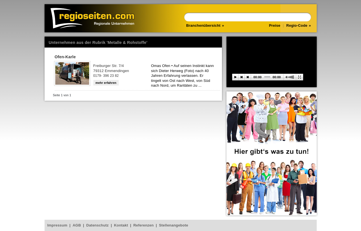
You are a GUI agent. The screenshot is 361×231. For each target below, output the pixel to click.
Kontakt (121, 225)
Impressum (57, 225)
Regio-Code (296, 25)
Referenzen (143, 225)
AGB (77, 225)
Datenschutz (97, 225)
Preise (274, 25)
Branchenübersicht (203, 25)
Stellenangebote (173, 225)
